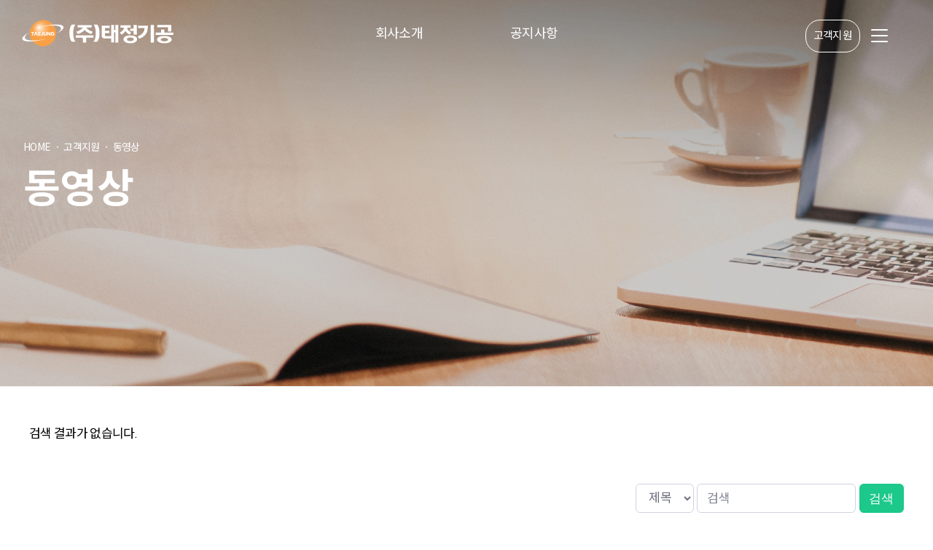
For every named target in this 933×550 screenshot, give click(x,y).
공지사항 (534, 32)
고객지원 (832, 36)
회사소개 (399, 32)
